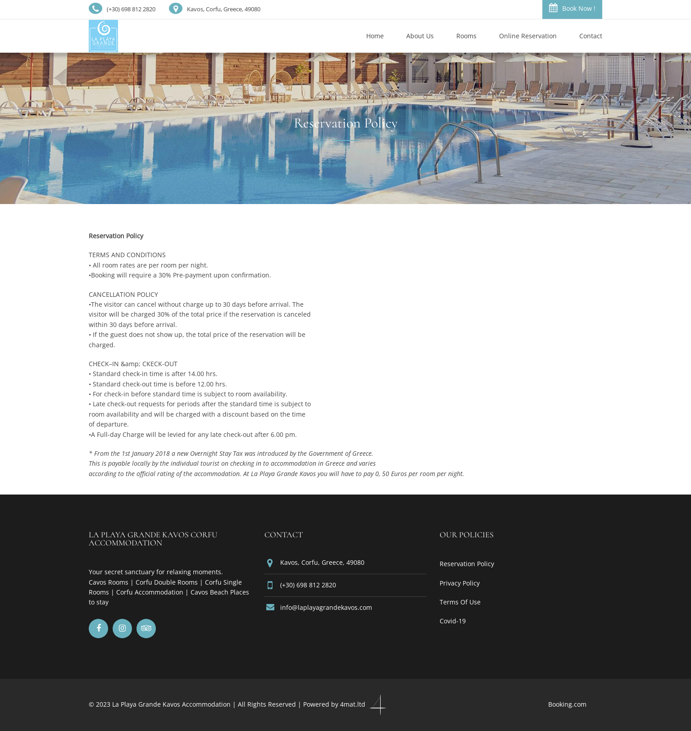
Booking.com (567, 704)
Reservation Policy (467, 563)
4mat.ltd (364, 704)
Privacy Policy (460, 583)
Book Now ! (572, 8)
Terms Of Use (460, 602)
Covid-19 (453, 621)
